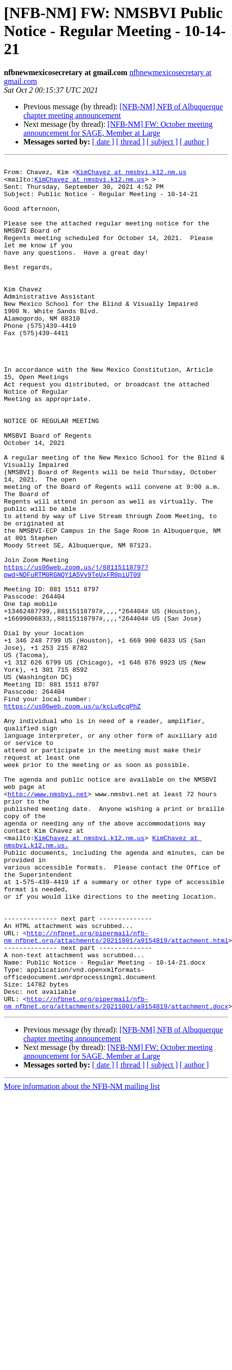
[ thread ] (130, 142)
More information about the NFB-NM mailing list (82, 1256)
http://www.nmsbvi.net (48, 921)
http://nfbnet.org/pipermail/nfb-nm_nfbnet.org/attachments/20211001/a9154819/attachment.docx (116, 1171)
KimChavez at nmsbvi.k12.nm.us (131, 174)
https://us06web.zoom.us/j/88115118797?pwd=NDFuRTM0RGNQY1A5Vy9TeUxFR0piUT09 (76, 653)
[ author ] (194, 142)
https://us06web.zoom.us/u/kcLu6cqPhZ (72, 815)
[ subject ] (162, 142)
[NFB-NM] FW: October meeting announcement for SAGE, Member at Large (118, 128)
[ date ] (103, 142)
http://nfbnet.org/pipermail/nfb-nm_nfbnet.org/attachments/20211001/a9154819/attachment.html (116, 1092)
